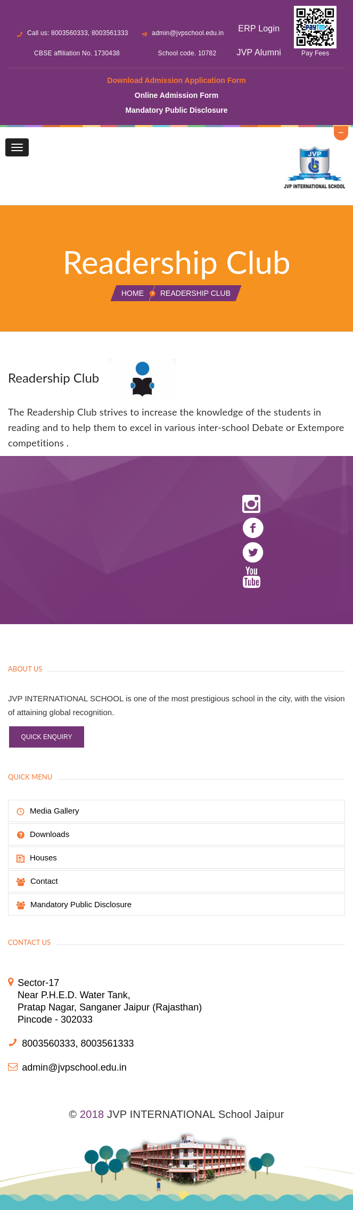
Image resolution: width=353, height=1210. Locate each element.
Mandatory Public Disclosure (74, 904)
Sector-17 (38, 982)
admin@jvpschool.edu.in (188, 33)
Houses (37, 858)
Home (132, 293)
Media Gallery (48, 811)
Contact (37, 881)
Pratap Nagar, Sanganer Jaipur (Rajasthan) (110, 1007)
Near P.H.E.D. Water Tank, (74, 995)
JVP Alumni (259, 52)
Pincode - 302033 (55, 1019)
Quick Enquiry (46, 737)
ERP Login (259, 28)
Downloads (43, 834)
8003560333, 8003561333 (78, 1043)
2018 (92, 1114)
